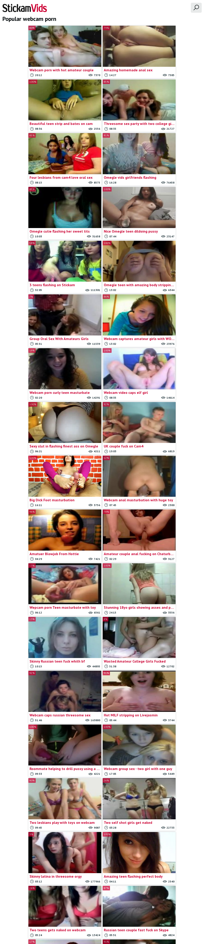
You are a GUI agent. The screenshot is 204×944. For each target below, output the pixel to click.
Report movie (109, 918)
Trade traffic (131, 918)
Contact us (89, 918)
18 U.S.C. (151, 918)
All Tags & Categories (62, 918)
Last (148, 881)
